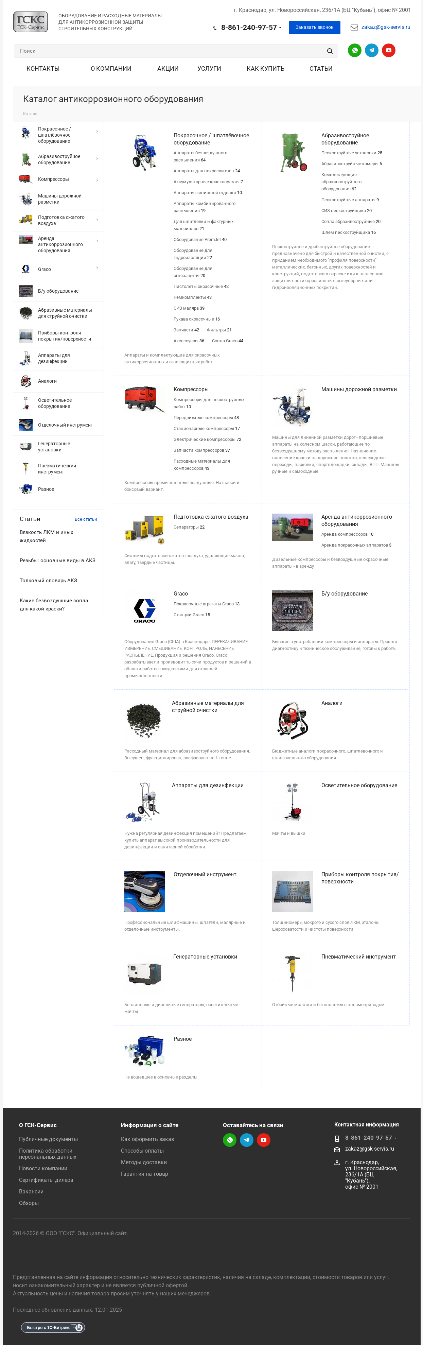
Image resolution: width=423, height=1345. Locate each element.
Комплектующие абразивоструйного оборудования (341, 181)
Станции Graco (192, 614)
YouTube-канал (388, 50)
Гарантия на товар (144, 1174)
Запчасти (186, 329)
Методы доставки (144, 1162)
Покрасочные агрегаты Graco (207, 603)
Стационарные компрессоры (207, 428)
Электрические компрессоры (207, 439)
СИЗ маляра (189, 308)
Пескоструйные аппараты (350, 199)
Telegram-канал (371, 50)
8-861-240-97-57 (249, 27)
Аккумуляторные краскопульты (208, 181)
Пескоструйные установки (351, 152)
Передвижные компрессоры (206, 417)
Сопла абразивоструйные (351, 221)
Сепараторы (189, 527)
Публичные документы (48, 1139)
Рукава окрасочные (197, 319)
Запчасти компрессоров (202, 450)
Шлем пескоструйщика (348, 232)
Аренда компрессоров (347, 534)
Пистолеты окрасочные (201, 286)
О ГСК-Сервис (38, 1125)
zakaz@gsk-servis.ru (386, 27)
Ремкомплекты (193, 297)
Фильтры (219, 329)
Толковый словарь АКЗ (48, 580)
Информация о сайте (149, 1125)
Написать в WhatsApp (355, 50)
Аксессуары (189, 340)
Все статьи (86, 519)
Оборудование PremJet (200, 239)
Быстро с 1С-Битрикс (49, 1327)
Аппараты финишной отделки (208, 192)
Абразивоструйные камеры (351, 163)
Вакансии (31, 1191)
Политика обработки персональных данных (47, 1154)
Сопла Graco (227, 340)
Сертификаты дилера (46, 1180)
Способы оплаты (142, 1151)
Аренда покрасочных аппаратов (356, 545)
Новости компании (43, 1168)
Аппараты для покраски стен (207, 170)
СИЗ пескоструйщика (346, 210)
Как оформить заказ (147, 1139)
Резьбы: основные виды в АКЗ (57, 560)
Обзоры (29, 1203)
